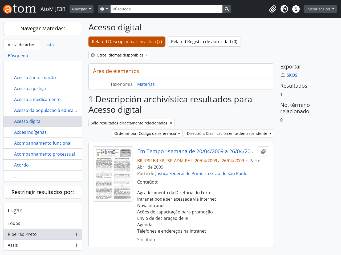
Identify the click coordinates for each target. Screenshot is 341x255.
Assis (42, 246)
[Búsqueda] (166, 9)
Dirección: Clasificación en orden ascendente (227, 133)
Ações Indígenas (30, 132)
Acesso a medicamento (37, 99)
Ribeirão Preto (42, 235)
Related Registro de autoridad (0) (204, 41)
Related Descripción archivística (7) (127, 41)
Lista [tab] (49, 45)
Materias (146, 84)
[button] (272, 9)
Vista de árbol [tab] (21, 45)
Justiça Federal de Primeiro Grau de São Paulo (201, 173)
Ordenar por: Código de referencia (145, 133)
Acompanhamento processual (44, 154)
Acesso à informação (35, 77)
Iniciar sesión (318, 8)
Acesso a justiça (30, 88)
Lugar (15, 210)
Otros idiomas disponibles (118, 55)
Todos (14, 223)
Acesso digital (28, 121)
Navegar (80, 8)
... (15, 67)
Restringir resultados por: (42, 192)
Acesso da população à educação (47, 110)
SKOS (288, 75)
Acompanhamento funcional (42, 143)
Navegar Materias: (42, 28)
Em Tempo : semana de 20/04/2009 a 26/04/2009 (196, 151)
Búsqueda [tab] (18, 56)
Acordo (21, 165)
